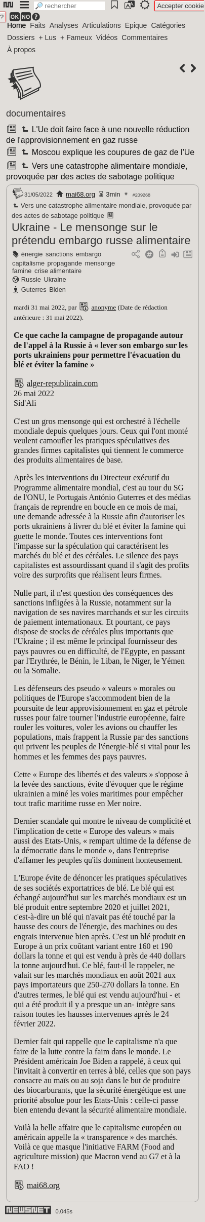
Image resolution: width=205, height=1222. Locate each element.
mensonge (100, 263)
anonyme (103, 307)
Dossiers (20, 37)
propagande (65, 263)
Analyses (64, 25)
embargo (89, 254)
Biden (57, 289)
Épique (136, 25)
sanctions (59, 254)
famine (21, 271)
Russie (31, 279)
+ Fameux (76, 37)
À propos (21, 50)
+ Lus (47, 37)
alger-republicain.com (62, 383)
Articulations (102, 25)
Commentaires (144, 37)
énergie (32, 254)
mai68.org (80, 194)
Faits (37, 25)
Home (16, 25)
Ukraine (55, 279)
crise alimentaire (57, 271)
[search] (69, 6)
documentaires (36, 113)
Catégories (168, 25)
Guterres (34, 289)
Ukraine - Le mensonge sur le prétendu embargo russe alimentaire (101, 234)
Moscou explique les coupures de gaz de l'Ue (106, 152)
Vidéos (107, 37)
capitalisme (28, 263)
